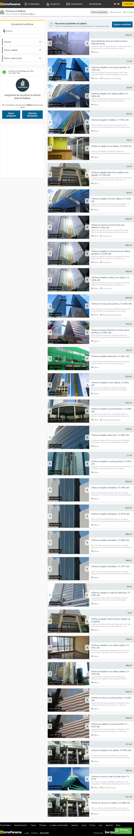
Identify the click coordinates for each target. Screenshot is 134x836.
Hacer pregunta (11, 114)
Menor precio (115, 12)
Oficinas (22, 42)
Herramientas (95, 4)
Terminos (34, 833)
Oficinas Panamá (12, 14)
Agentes (109, 825)
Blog (118, 825)
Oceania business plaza (111, 78)
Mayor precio (128, 12)
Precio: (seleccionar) (22, 58)
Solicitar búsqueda (32, 114)
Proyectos (55, 4)
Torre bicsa (106, 236)
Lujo (100, 825)
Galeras (74, 825)
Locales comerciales (59, 825)
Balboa (96, 52)
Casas (33, 825)
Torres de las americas (111, 420)
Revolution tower (109, 788)
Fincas (92, 825)
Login (27, 833)
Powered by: (98, 833)
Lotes (83, 825)
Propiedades (34, 4)
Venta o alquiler (22, 50)
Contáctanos (77, 4)
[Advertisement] (25, 151)
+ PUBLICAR (128, 4)
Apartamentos (20, 825)
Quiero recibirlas (122, 24)
